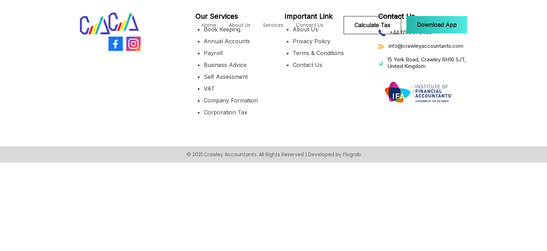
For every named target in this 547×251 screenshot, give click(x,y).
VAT (209, 88)
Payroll (213, 53)
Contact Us (309, 25)
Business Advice (225, 64)
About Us (239, 25)
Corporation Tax (225, 112)
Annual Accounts (227, 41)
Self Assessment (226, 76)
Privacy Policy (311, 41)
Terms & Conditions (318, 53)
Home (209, 25)
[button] (436, 24)
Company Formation (231, 100)
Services (273, 25)
